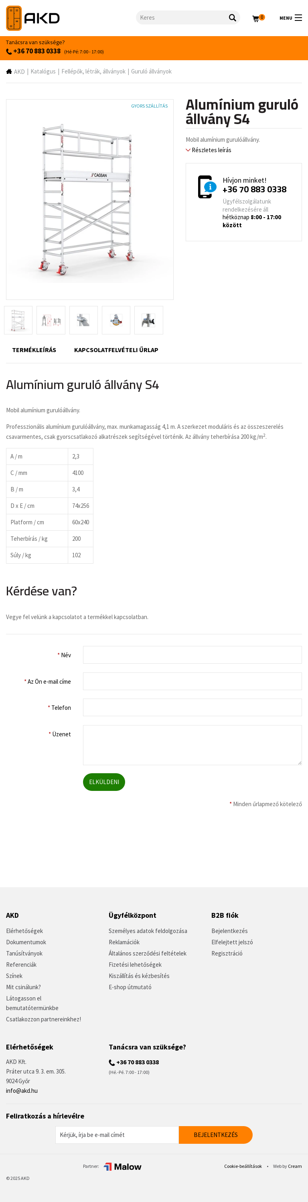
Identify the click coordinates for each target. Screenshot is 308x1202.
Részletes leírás (208, 150)
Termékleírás (34, 350)
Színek (14, 976)
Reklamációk (124, 942)
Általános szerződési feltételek (147, 953)
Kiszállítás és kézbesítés (139, 976)
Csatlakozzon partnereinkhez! (43, 1019)
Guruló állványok (151, 71)
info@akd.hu (22, 1090)
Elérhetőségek (24, 931)
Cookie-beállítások (243, 1166)
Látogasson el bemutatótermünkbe (32, 1003)
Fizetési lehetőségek (135, 964)
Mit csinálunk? (23, 987)
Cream (295, 1166)
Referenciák (21, 964)
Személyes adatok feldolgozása (148, 931)
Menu (291, 17)
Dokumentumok (26, 942)
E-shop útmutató (130, 987)
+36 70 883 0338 (33, 51)
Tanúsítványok (24, 953)
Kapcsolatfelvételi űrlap (116, 350)
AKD (19, 71)
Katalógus (43, 71)
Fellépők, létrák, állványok (93, 71)
